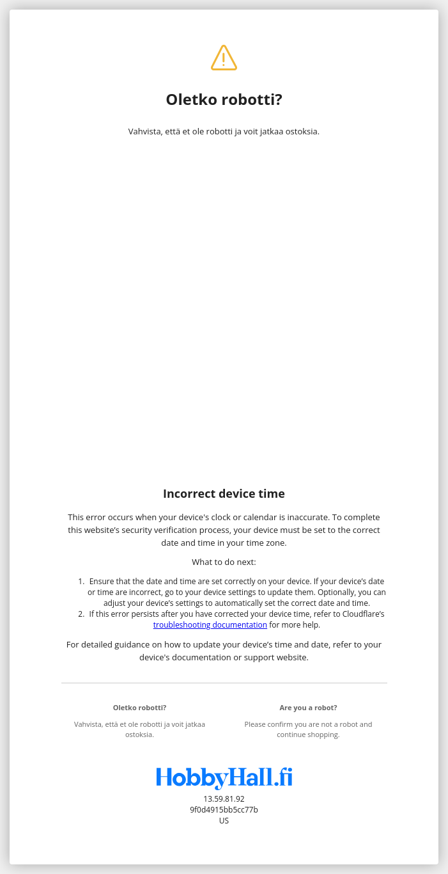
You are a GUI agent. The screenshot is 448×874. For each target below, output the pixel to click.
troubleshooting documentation (210, 624)
